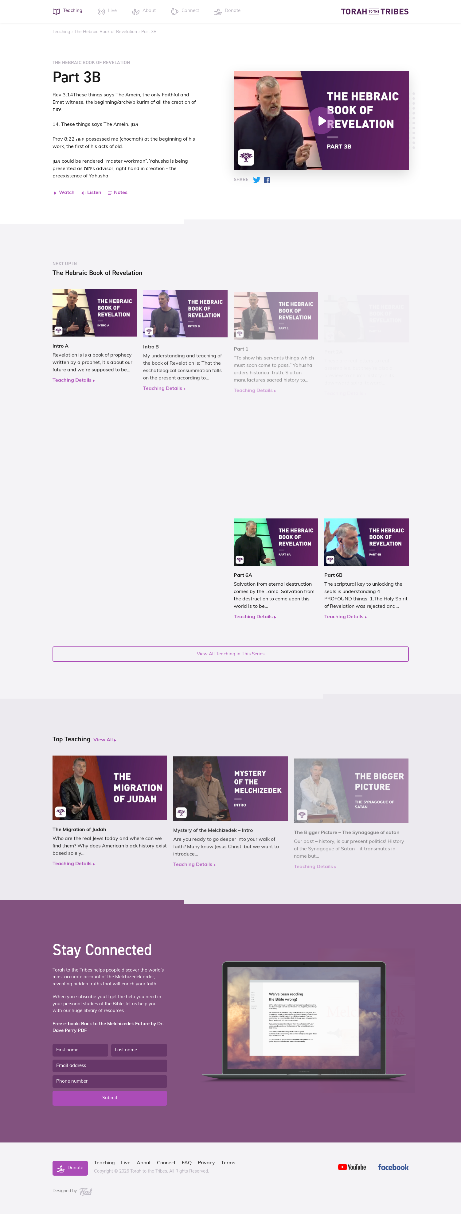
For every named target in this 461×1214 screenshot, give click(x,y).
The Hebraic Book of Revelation (105, 32)
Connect (166, 1163)
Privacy (206, 1163)
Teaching (61, 32)
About (144, 1163)
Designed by (72, 1191)
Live (126, 1163)
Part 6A (243, 578)
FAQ (187, 1163)
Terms (228, 1163)
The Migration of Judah (79, 834)
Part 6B (333, 578)
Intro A (60, 351)
